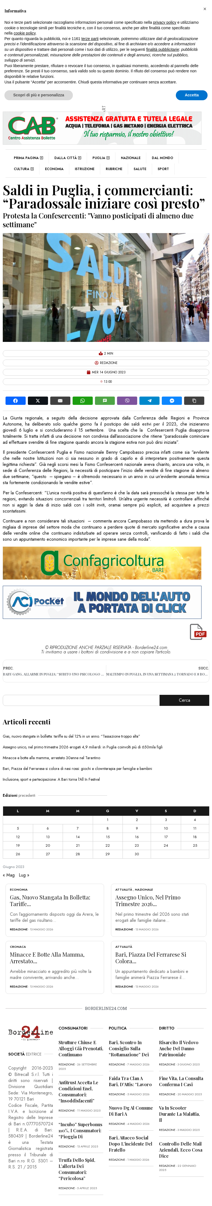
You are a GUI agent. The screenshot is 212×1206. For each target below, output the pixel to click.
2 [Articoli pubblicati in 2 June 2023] (137, 819)
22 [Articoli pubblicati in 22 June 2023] (107, 845)
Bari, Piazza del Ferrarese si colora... (150, 958)
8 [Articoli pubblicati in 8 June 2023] (108, 828)
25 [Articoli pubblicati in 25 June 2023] (195, 845)
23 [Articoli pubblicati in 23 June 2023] (137, 845)
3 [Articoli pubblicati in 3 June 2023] (166, 819)
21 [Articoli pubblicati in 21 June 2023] (78, 845)
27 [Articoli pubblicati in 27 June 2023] (48, 854)
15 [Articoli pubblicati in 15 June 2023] (108, 837)
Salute (140, 169)
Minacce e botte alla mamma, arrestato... (47, 958)
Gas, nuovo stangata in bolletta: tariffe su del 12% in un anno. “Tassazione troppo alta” (71, 736)
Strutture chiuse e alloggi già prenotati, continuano (81, 1048)
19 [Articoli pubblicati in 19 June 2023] (18, 845)
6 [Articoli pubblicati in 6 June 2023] (48, 828)
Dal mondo (162, 157)
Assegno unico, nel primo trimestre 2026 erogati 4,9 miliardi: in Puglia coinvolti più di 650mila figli (83, 747)
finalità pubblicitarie (162, 49)
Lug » (24, 875)
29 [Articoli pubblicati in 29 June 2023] (107, 854)
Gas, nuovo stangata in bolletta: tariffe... (50, 900)
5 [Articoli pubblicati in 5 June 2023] (18, 828)
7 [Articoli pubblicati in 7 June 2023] (78, 828)
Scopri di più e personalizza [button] (38, 95)
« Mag (9, 875)
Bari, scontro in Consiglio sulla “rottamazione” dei (129, 1048)
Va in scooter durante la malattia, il (179, 1114)
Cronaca (18, 946)
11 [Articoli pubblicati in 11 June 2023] (195, 828)
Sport (163, 169)
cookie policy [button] (24, 33)
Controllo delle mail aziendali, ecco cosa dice (180, 1150)
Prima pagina (28, 157)
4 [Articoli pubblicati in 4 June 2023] (195, 819)
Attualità (123, 889)
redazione (19, 929)
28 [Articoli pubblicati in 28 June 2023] (78, 854)
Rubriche (114, 169)
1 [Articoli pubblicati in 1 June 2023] (107, 819)
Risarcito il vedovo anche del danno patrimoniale (178, 1048)
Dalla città (67, 157)
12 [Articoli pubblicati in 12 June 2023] (18, 837)
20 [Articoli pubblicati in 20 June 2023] (48, 845)
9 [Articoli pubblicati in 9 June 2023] (137, 828)
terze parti (90, 38)
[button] (204, 8)
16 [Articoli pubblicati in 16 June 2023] (137, 837)
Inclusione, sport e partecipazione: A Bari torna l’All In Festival (51, 779)
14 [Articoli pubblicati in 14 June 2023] (78, 837)
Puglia (101, 157)
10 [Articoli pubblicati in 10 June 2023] (166, 828)
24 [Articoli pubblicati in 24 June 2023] (166, 845)
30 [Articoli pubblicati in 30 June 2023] (137, 854)
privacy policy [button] (164, 22)
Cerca (184, 700)
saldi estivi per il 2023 (153, 424)
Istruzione (84, 169)
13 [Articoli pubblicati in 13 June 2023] (48, 837)
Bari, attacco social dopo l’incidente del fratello (130, 1144)
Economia (54, 169)
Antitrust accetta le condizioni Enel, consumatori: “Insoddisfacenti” (78, 1092)
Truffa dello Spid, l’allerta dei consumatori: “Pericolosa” (77, 1169)
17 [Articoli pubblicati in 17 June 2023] (166, 837)
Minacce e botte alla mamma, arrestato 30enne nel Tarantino (51, 758)
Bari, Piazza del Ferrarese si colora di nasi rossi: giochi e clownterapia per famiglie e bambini (77, 768)
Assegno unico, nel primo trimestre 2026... (148, 900)
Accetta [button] (192, 95)
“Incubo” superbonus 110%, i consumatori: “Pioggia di (80, 1130)
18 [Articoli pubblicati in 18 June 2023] (195, 837)
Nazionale (131, 157)
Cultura (24, 169)
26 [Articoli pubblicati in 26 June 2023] (18, 854)
